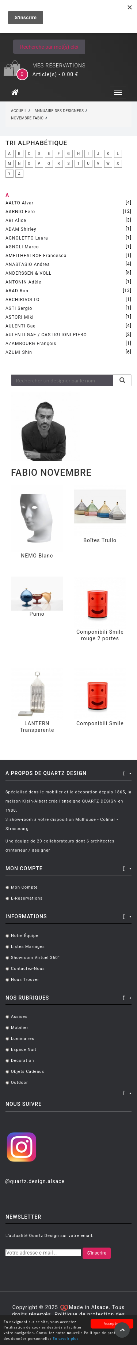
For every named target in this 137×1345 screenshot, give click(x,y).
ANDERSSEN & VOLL (28, 273)
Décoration (22, 1060)
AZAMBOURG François (30, 343)
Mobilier (19, 1027)
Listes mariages (28, 946)
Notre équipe (24, 935)
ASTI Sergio (18, 308)
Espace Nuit (24, 1049)
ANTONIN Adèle (23, 282)
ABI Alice (15, 220)
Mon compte (24, 887)
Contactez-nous (28, 968)
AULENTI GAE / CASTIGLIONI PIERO (46, 334)
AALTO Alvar (19, 202)
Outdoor (19, 1082)
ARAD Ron (16, 290)
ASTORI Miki (19, 317)
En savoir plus (66, 1339)
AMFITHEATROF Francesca (35, 255)
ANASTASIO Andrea (27, 264)
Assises (19, 1016)
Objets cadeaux (27, 1071)
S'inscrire (96, 1253)
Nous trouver (25, 979)
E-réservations (27, 898)
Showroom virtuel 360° (35, 957)
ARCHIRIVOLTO (22, 299)
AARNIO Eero (20, 211)
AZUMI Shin (18, 352)
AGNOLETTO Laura (26, 238)
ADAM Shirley (20, 229)
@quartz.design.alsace (35, 1181)
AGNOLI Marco (22, 246)
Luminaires (22, 1038)
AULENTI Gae (20, 326)
